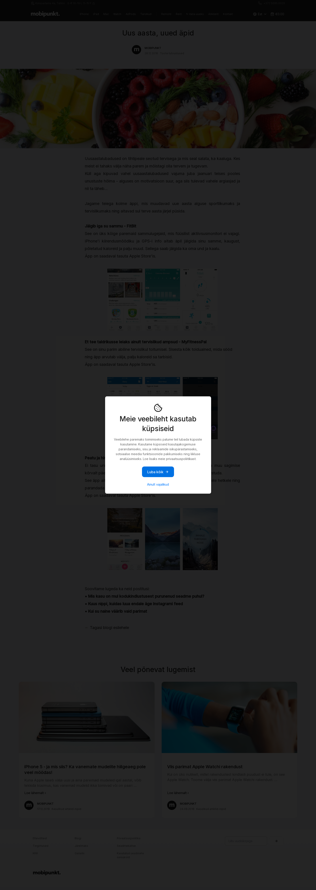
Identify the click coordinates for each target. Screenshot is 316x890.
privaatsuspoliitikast (181, 459)
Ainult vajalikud (158, 484)
